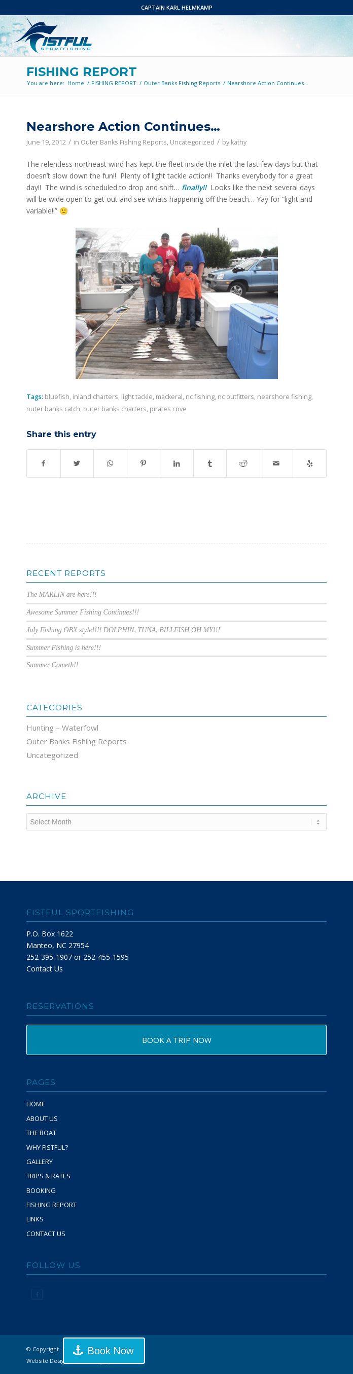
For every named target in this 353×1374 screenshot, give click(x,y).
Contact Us (44, 968)
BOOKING (41, 1190)
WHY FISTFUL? (47, 1147)
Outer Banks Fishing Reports (124, 142)
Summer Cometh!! (52, 665)
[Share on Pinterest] (143, 463)
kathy (238, 142)
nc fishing (200, 396)
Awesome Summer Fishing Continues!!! (82, 612)
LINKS (35, 1218)
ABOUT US (42, 1118)
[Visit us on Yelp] (309, 463)
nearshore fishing (284, 396)
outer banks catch (53, 409)
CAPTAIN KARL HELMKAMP (177, 7)
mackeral (169, 396)
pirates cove (168, 409)
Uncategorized (192, 142)
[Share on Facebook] (43, 463)
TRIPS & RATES (48, 1175)
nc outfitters (236, 396)
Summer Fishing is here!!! (63, 648)
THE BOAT (41, 1132)
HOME (35, 1103)
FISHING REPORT (81, 71)
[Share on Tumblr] (210, 463)
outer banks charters (115, 409)
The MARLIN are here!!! (61, 594)
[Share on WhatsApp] (110, 463)
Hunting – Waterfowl (62, 727)
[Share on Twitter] (77, 463)
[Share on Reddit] (243, 463)
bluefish (57, 396)
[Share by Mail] (276, 463)
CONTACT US (45, 1233)
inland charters (95, 396)
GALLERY (39, 1161)
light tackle (137, 396)
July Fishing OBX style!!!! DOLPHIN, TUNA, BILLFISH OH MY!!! (123, 630)
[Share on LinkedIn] (176, 463)
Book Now (110, 1350)
